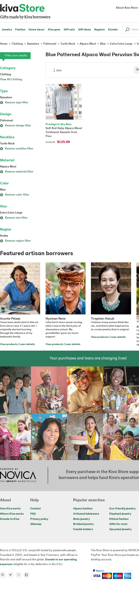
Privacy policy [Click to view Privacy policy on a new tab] (39, 519)
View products (9, 344)
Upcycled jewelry (120, 529)
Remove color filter (14, 194)
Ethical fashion (119, 519)
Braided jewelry (83, 524)
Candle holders (83, 529)
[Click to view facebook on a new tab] (27, 574)
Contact (35, 508)
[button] (127, 30)
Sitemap (35, 524)
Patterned (6, 120)
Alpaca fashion (83, 508)
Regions (99, 29)
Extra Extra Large (11, 212)
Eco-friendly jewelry (122, 508)
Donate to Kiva (9, 519)
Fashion (20, 29)
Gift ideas (84, 29)
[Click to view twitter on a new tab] (12, 574)
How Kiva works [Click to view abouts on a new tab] (10, 508)
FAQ (33, 513)
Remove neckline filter (16, 148)
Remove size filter (14, 217)
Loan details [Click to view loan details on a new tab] (27, 344)
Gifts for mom (118, 524)
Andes (4, 235)
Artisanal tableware (86, 513)
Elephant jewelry (120, 513)
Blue (3, 189)
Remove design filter (15, 125)
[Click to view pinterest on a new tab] (4, 574)
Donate (113, 29)
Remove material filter (16, 171)
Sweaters (6, 97)
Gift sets (69, 29)
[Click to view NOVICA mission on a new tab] (18, 475)
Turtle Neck (7, 143)
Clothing (5, 74)
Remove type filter (14, 102)
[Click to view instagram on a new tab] (20, 574)
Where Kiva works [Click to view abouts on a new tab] (12, 513)
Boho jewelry (81, 519)
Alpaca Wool (8, 166)
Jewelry (7, 29)
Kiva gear (54, 29)
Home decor (37, 29)
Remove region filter (15, 240)
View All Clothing (11, 79)
